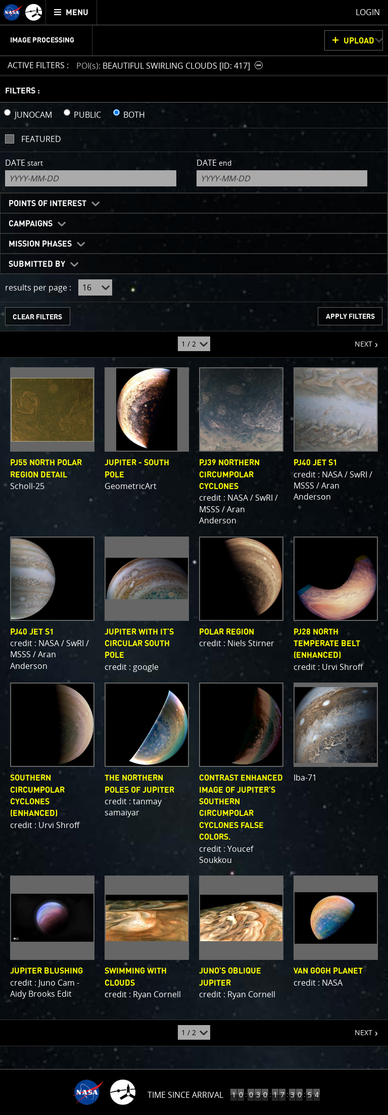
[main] (194, 557)
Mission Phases (40, 244)
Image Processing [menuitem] (42, 40)
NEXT (358, 340)
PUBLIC (87, 114)
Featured (41, 138)
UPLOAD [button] (359, 41)
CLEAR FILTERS (37, 317)
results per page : (38, 287)
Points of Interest (47, 204)
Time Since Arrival (185, 1095)
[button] (170, 65)
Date (24, 162)
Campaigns (31, 224)
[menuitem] (71, 12)
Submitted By (37, 264)
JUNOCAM (33, 114)
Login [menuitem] (368, 12)
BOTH (134, 114)
